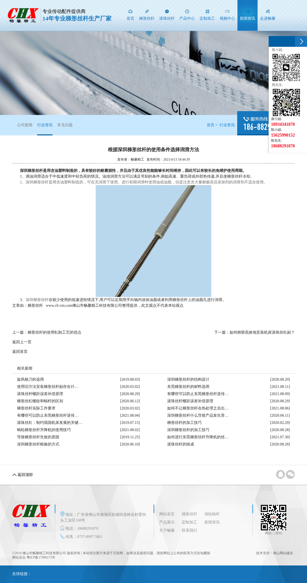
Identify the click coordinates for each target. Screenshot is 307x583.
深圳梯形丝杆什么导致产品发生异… (198, 415)
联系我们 (189, 530)
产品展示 (167, 522)
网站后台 (19, 557)
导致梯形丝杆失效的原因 (38, 437)
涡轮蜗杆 (212, 514)
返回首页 (20, 351)
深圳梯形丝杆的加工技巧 (188, 430)
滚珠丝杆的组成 (180, 444)
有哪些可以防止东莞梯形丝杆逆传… (198, 394)
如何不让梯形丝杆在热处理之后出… (198, 408)
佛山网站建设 (283, 553)
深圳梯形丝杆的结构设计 (188, 379)
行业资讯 (45, 129)
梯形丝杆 (189, 514)
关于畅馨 (167, 530)
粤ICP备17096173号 (41, 557)
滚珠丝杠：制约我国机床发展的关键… (49, 423)
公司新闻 (24, 125)
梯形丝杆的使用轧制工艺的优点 (54, 332)
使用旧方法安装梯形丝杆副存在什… (47, 387)
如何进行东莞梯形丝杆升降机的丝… (198, 437)
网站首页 (167, 514)
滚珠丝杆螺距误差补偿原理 (40, 394)
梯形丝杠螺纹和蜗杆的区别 (40, 401)
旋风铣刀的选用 (30, 379)
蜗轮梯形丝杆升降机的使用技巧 (44, 430)
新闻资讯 (212, 522)
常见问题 (65, 125)
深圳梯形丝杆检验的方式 (38, 444)
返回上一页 (21, 342)
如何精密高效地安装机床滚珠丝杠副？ (262, 332)
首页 (210, 125)
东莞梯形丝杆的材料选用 (188, 387)
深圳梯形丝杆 (37, 300)
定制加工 (189, 522)
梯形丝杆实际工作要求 (36, 408)
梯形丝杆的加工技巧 (184, 423)
